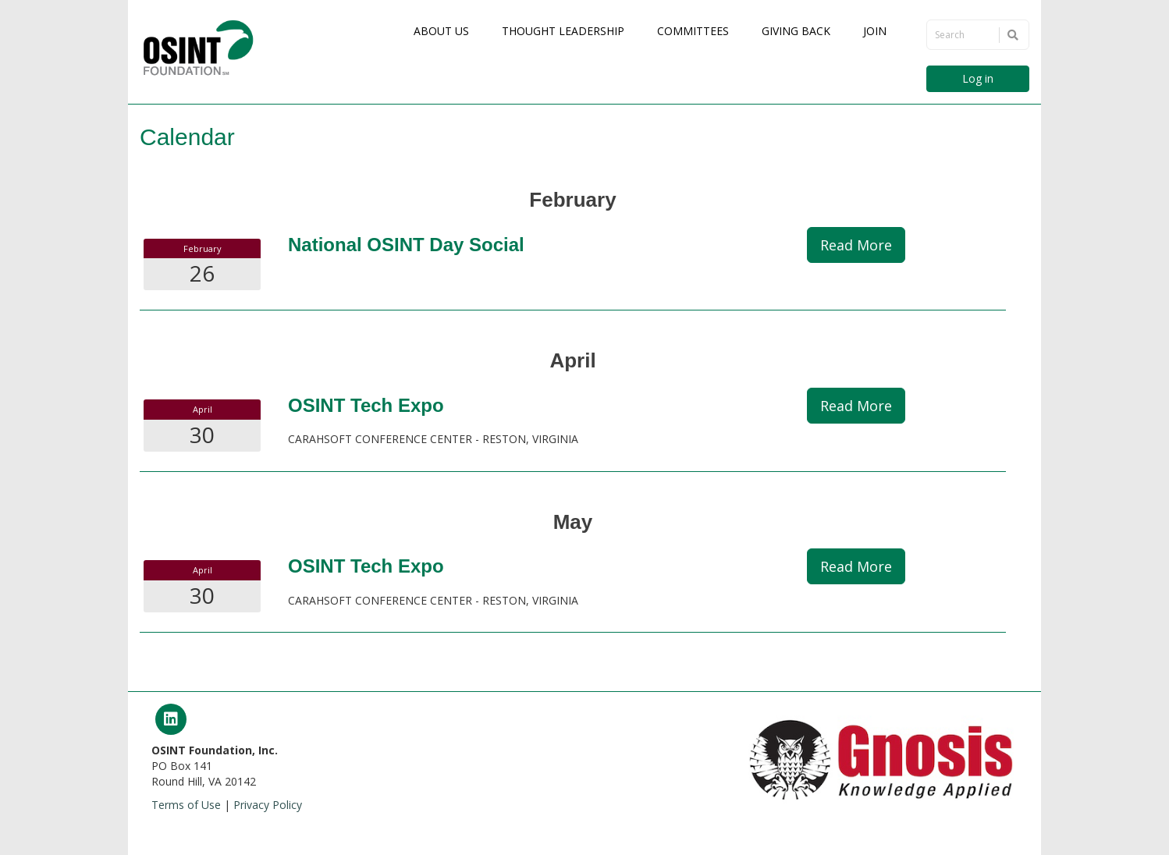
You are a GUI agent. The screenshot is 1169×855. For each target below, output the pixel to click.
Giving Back (796, 30)
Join (875, 30)
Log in (977, 78)
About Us (441, 30)
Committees (693, 30)
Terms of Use (186, 804)
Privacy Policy (267, 804)
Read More (856, 245)
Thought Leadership (563, 30)
